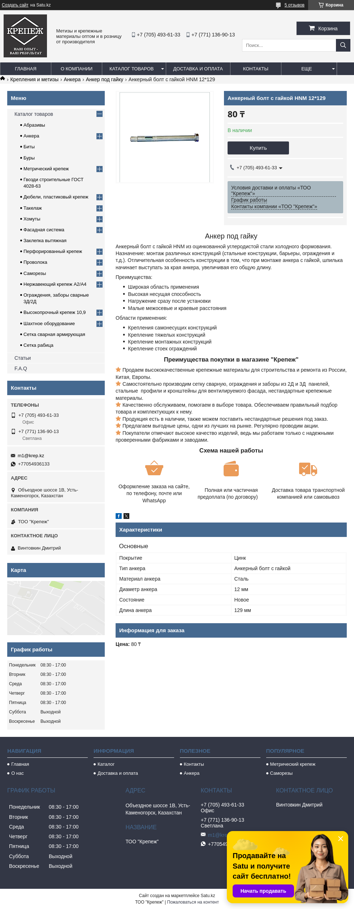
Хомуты (31, 219)
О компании (76, 68)
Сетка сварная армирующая (54, 334)
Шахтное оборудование (49, 323)
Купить (258, 148)
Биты (29, 146)
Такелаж (32, 208)
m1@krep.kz (31, 455)
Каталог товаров (131, 68)
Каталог (106, 764)
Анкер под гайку (105, 79)
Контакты (255, 68)
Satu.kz (207, 895)
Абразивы (34, 125)
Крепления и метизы (34, 79)
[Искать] (343, 45)
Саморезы (34, 273)
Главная (25, 68)
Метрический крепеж (46, 168)
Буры (29, 158)
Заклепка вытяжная (44, 240)
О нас (17, 773)
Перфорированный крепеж (52, 251)
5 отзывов (295, 5)
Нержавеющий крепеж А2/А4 (54, 284)
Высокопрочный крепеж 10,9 (54, 312)
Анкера (72, 79)
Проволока (35, 262)
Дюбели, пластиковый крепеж (55, 197)
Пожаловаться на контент (193, 902)
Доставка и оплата (198, 68)
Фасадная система (43, 229)
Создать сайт (15, 5)
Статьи (22, 358)
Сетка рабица (38, 345)
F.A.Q (20, 368)
